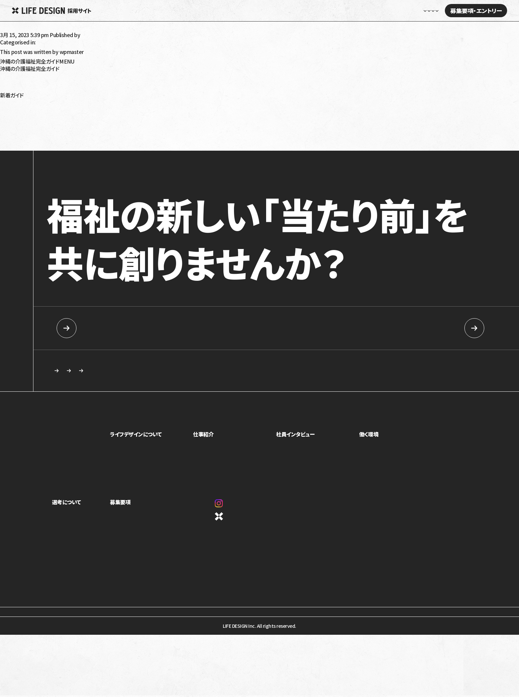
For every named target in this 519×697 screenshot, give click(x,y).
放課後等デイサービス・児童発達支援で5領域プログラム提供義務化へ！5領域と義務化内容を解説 (107, 106)
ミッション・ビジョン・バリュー (145, 468)
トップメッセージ (133, 459)
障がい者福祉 (15, 79)
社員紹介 (289, 449)
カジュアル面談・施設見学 (142, 536)
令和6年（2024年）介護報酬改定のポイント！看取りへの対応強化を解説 (77, 116)
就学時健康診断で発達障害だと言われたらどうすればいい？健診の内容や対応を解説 (93, 143)
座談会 (287, 459)
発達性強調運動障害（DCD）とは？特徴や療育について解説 (65, 148)
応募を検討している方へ (320, 372)
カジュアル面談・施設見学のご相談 (103, 372)
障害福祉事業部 (214, 459)
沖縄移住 (10, 90)
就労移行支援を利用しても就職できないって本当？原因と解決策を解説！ (79, 132)
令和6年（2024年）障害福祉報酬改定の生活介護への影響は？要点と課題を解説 (87, 100)
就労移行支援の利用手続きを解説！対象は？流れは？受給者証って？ (74, 127)
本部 (203, 477)
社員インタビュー (355, 10)
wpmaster (93, 35)
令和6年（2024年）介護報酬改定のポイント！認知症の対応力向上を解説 (78, 111)
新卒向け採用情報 (118, 328)
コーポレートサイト (240, 520)
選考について (66, 505)
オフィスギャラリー (378, 477)
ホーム (240, 10)
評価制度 (370, 468)
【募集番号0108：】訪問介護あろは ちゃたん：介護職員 (58, 29)
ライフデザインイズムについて (80, 526)
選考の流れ (63, 536)
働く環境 (371, 437)
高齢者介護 (13, 74)
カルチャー (128, 477)
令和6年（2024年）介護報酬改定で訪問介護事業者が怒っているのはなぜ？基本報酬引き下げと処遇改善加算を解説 (127, 137)
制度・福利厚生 (376, 449)
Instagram (234, 507)
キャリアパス (373, 459)
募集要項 (128, 505)
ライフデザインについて (144, 437)
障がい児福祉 (15, 84)
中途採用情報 (400, 328)
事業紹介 (127, 449)
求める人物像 (219, 372)
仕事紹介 (209, 437)
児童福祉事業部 (214, 449)
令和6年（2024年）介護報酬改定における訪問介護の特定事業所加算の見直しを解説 (92, 121)
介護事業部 (210, 468)
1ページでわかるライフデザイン (148, 486)
